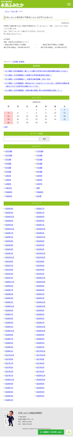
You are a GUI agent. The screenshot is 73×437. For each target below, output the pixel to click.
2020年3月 (9, 299)
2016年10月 (40, 380)
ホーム (7, 12)
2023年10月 (40, 229)
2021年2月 (40, 274)
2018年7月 (9, 339)
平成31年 (8, 197)
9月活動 (39, 172)
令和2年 (8, 176)
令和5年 (39, 180)
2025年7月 (40, 209)
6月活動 (8, 168)
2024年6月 (9, 221)
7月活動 (39, 168)
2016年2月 (40, 396)
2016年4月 (40, 392)
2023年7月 (9, 233)
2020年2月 (40, 299)
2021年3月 (9, 274)
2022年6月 (9, 246)
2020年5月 (9, 294)
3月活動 (39, 160)
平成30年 (39, 193)
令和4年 (8, 180)
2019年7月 (9, 315)
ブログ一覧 (14, 12)
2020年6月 (40, 290)
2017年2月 (40, 372)
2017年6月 (40, 364)
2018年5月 (9, 343)
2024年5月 (40, 221)
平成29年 (8, 193)
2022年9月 (9, 242)
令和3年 (39, 176)
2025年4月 (9, 213)
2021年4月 (40, 270)
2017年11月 (9, 356)
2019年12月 (40, 303)
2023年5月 (40, 233)
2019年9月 (9, 311)
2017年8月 (40, 360)
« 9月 (6, 127)
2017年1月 (9, 376)
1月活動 (15, 62)
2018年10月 (40, 331)
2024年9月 (40, 217)
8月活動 (8, 172)
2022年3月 (40, 250)
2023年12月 (9, 229)
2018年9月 (9, 335)
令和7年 (39, 184)
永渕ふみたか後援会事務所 (30, 413)
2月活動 (8, 160)
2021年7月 (9, 266)
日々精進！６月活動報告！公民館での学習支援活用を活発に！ (28, 75)
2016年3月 (9, 396)
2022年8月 (40, 242)
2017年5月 (9, 368)
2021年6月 (40, 266)
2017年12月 (40, 351)
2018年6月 (40, 339)
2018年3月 (9, 347)
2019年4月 (40, 319)
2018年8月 (40, 335)
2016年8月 (40, 384)
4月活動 (8, 164)
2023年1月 (9, 237)
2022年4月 (9, 250)
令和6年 (21, 62)
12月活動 (8, 156)
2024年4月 (9, 225)
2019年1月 (9, 327)
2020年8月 (40, 286)
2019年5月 (9, 319)
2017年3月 (9, 372)
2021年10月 (40, 258)
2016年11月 (9, 380)
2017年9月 (9, 360)
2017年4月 (40, 368)
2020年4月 (40, 294)
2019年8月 (40, 311)
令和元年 (8, 188)
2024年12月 (9, 217)
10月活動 (8, 152)
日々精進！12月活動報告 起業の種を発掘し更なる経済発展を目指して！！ (33, 91)
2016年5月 (9, 392)
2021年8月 (40, 262)
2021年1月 (9, 278)
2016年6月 (40, 388)
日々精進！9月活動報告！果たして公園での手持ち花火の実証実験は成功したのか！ (36, 71)
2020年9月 (9, 286)
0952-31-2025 (27, 422)
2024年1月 (40, 225)
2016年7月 (9, 388)
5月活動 (39, 164)
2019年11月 (9, 307)
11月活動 (39, 152)
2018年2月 (40, 347)
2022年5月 (40, 246)
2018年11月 (9, 331)
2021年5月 (9, 270)
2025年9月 (9, 209)
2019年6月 (40, 315)
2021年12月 (40, 254)
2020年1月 (9, 303)
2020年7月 (9, 290)
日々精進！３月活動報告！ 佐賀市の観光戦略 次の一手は (27, 80)
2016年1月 (9, 400)
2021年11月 (9, 258)
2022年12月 (40, 237)
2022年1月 (9, 254)
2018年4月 (40, 343)
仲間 (38, 188)
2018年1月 (9, 351)
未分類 (38, 197)
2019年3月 (9, 323)
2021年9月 (9, 262)
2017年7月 (9, 364)
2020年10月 (40, 282)
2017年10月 (40, 356)
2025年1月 (40, 213)
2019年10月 (40, 307)
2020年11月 (9, 282)
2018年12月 (40, 327)
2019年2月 (40, 323)
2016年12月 (40, 376)
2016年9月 (9, 384)
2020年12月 (40, 278)
